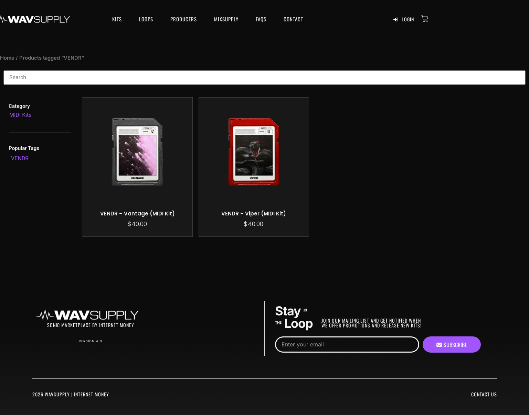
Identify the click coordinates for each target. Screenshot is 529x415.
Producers (183, 19)
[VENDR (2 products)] (20, 158)
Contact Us (484, 394)
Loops (146, 19)
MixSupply (226, 19)
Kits (117, 19)
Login (403, 19)
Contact (293, 19)
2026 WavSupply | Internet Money (70, 394)
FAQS (261, 19)
